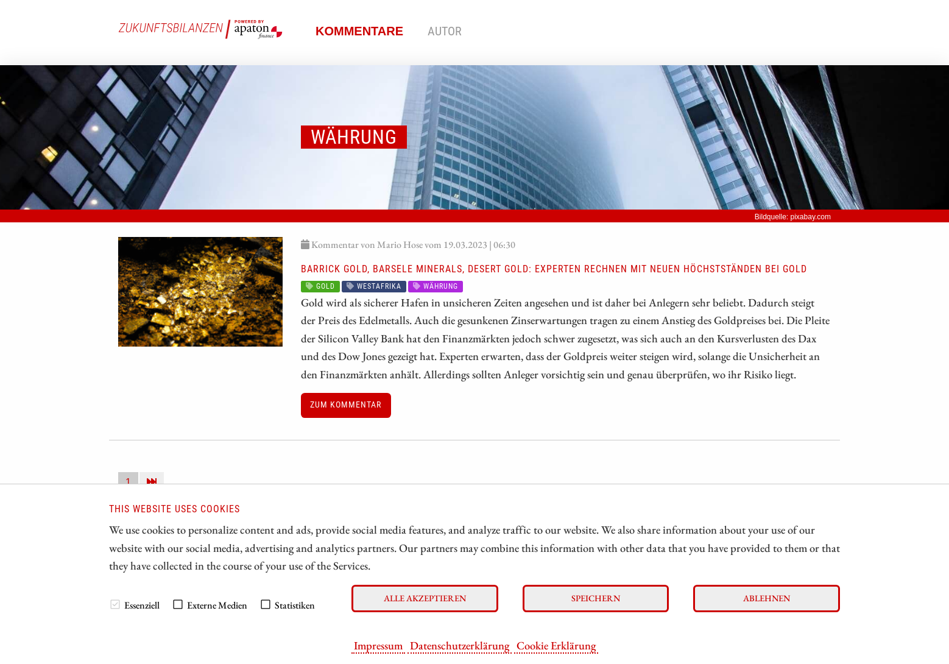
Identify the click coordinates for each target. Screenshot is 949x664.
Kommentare (359, 31)
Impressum (378, 645)
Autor (445, 31)
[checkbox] (115, 604)
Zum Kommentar (345, 405)
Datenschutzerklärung (459, 645)
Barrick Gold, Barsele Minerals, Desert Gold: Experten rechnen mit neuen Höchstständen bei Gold (554, 269)
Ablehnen (766, 598)
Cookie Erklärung (556, 645)
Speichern (595, 598)
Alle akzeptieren (425, 598)
